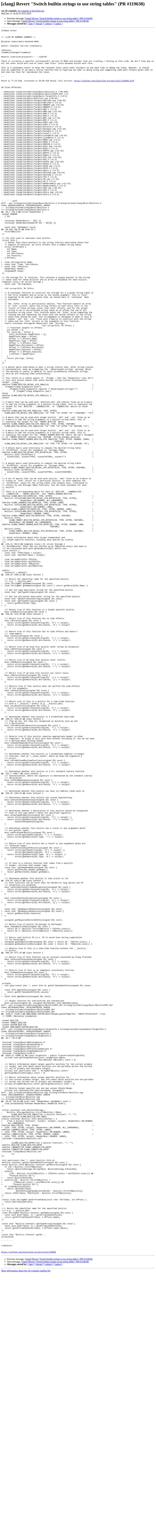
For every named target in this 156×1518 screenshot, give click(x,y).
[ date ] (31, 23)
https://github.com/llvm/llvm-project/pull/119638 (28, 1496)
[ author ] (58, 23)
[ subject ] (48, 23)
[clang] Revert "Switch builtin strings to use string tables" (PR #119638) (59, 18)
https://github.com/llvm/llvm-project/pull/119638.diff (104, 91)
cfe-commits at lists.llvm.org (30, 11)
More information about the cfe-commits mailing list (25, 1515)
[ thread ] (39, 23)
